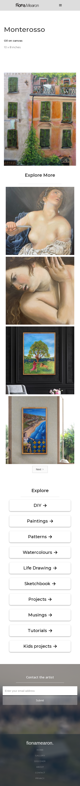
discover (40, 761)
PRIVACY (40, 778)
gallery (40, 755)
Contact (40, 772)
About (40, 767)
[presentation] (48, 714)
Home (40, 750)
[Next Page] (40, 469)
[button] (60, 5)
